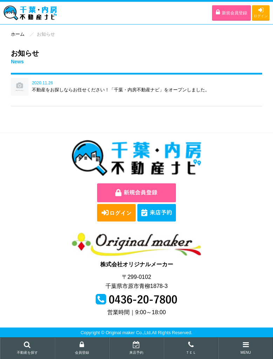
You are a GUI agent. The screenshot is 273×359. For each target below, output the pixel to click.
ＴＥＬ (191, 347)
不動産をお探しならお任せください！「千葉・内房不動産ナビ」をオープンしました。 (121, 89)
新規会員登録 (231, 12)
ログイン (261, 12)
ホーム (18, 34)
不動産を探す (27, 347)
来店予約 (137, 347)
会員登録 (82, 347)
